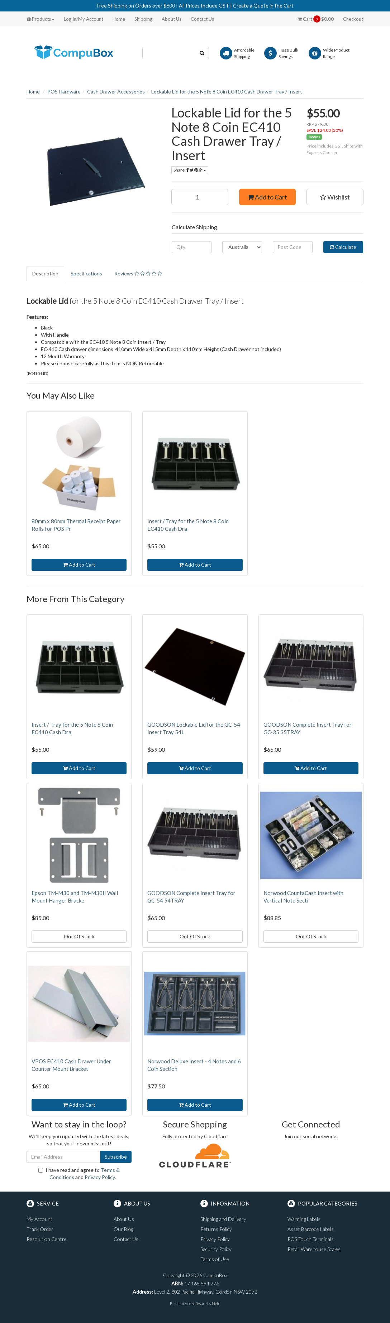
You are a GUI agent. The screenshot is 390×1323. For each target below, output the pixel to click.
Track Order (40, 1229)
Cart (316, 19)
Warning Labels (303, 1219)
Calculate (343, 247)
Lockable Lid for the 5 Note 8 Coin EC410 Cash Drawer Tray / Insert (226, 91)
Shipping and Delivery (223, 1219)
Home (119, 19)
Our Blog (123, 1229)
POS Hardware (64, 91)
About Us (171, 19)
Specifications (86, 273)
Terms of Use (214, 1259)
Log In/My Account (83, 19)
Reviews (138, 273)
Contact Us (202, 19)
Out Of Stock (79, 936)
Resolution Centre (47, 1239)
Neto (216, 1303)
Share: (189, 170)
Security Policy (216, 1249)
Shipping (143, 19)
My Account (39, 1219)
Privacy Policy (100, 1177)
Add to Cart (267, 197)
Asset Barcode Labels (310, 1229)
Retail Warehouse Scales (314, 1249)
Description (45, 273)
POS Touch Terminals (310, 1239)
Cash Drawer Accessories (116, 91)
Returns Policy (216, 1229)
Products (40, 19)
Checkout (353, 19)
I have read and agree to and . (79, 1173)
